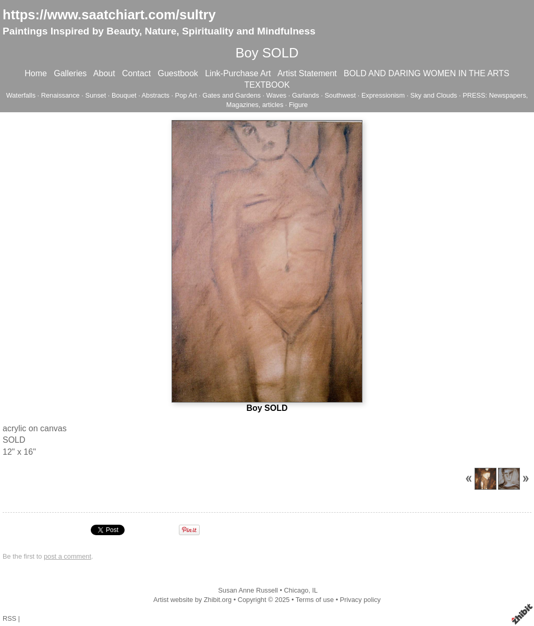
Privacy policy (360, 600)
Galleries (70, 73)
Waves (276, 95)
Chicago (296, 590)
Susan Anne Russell (248, 590)
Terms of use (315, 600)
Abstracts (155, 95)
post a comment (67, 556)
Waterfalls (20, 95)
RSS (9, 618)
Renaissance (60, 95)
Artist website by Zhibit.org (192, 600)
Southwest (340, 95)
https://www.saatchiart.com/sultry (109, 14)
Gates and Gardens (231, 95)
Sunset (95, 95)
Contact (136, 73)
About (104, 73)
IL (315, 590)
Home (36, 73)
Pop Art (186, 95)
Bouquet (124, 95)
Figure (298, 105)
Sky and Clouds (433, 95)
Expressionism (383, 95)
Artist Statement (307, 73)
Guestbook (177, 73)
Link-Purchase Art (238, 73)
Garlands (305, 95)
